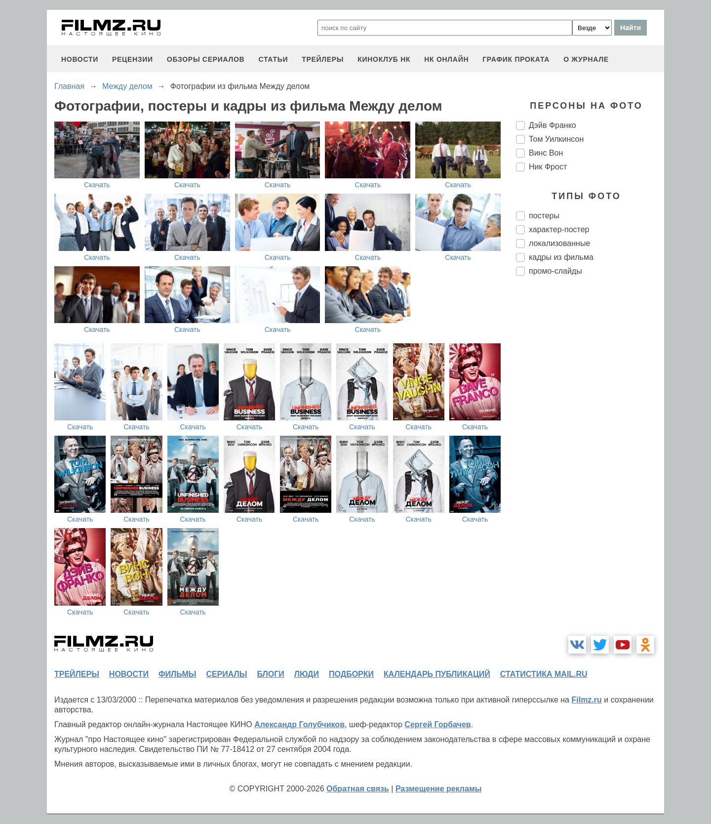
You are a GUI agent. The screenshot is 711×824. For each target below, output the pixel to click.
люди (306, 674)
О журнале (586, 59)
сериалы (226, 674)
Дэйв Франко (552, 125)
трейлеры (323, 59)
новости (79, 59)
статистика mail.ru (544, 674)
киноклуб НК (383, 59)
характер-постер (559, 229)
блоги (270, 674)
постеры (544, 215)
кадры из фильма (561, 257)
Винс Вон (546, 153)
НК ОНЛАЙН (446, 59)
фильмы (177, 674)
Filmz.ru (586, 700)
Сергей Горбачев (437, 724)
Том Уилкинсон (556, 139)
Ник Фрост (548, 167)
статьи (273, 59)
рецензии (132, 59)
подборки (351, 674)
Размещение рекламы (438, 788)
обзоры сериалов (206, 59)
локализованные (559, 243)
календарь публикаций (437, 674)
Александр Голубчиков (299, 724)
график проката (516, 59)
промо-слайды (555, 271)
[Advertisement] (590, 448)
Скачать (97, 185)
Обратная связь (357, 788)
